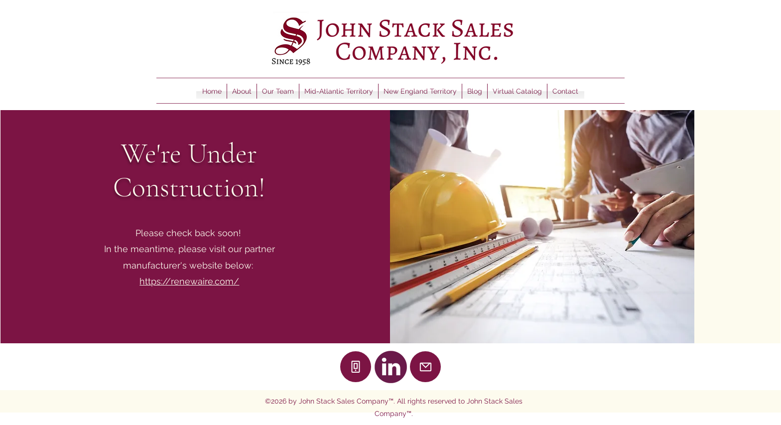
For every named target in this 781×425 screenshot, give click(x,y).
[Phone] (355, 366)
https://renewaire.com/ (189, 281)
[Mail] (425, 366)
